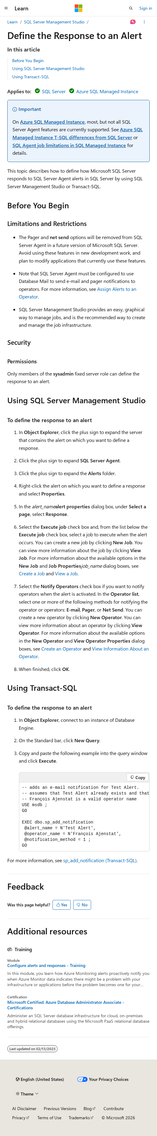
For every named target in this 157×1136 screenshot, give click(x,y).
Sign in (145, 8)
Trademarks (79, 1117)
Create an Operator (61, 648)
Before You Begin (28, 60)
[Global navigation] (6, 8)
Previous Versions (60, 1108)
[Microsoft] (79, 8)
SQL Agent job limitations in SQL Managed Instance (69, 145)
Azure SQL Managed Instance (107, 91)
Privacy (19, 1117)
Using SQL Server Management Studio (48, 68)
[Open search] (131, 8)
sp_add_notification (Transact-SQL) (100, 860)
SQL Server (54, 91)
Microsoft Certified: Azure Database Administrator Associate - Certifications (65, 1005)
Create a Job (32, 573)
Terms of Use (49, 1117)
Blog (88, 1108)
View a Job (66, 573)
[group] (84, 817)
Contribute (114, 1108)
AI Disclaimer (24, 1108)
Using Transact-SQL (30, 76)
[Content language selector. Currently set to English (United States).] (40, 1079)
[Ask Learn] (133, 22)
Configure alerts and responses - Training (46, 965)
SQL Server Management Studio (54, 22)
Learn (12, 22)
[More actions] (144, 22)
